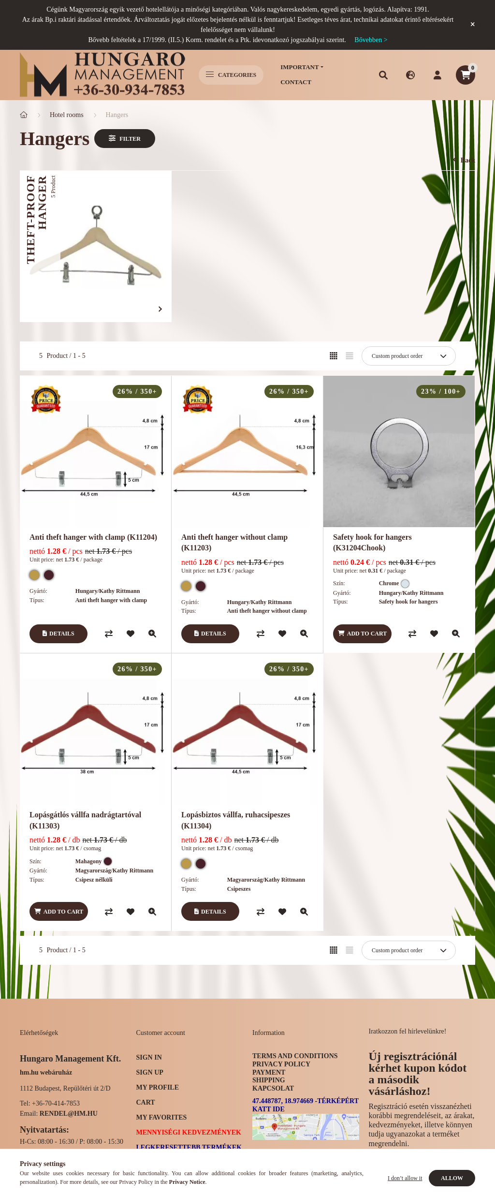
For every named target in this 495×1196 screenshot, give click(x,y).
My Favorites (161, 1117)
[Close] (473, 24)
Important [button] (299, 67)
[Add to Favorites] (130, 633)
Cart (145, 1102)
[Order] (409, 356)
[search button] (383, 75)
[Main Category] (24, 115)
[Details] (58, 633)
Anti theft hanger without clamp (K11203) (234, 542)
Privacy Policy (281, 1064)
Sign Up (149, 1072)
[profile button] (437, 75)
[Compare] (108, 633)
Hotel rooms (67, 114)
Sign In (149, 1057)
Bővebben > (370, 40)
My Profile (157, 1087)
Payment (268, 1072)
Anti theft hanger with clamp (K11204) (93, 537)
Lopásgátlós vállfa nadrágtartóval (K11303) (85, 820)
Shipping (268, 1080)
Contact (295, 82)
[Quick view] (152, 633)
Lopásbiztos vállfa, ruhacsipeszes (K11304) (235, 820)
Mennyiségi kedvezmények (188, 1132)
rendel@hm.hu (69, 1113)
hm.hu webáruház (46, 1072)
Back (464, 160)
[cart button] (465, 75)
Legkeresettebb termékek (189, 1147)
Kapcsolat (273, 1088)
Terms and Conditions (295, 1056)
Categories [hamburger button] (231, 75)
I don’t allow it (405, 1178)
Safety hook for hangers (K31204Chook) (372, 542)
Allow (452, 1178)
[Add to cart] (362, 633)
